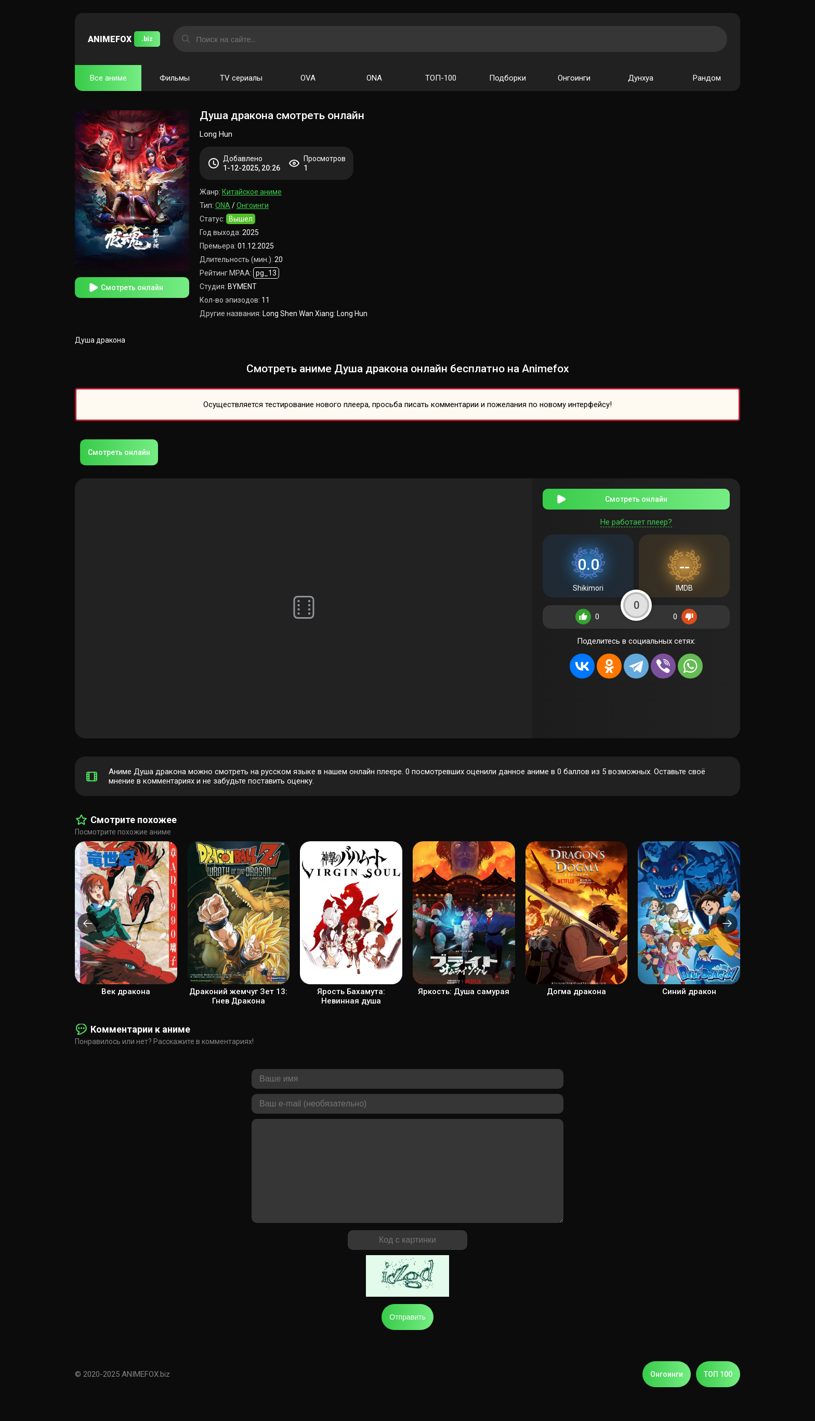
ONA (374, 78)
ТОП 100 (718, 1395)
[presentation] (87, 923)
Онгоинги (574, 78)
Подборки (507, 78)
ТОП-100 (440, 78)
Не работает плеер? (636, 522)
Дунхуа (640, 78)
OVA (308, 78)
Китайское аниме (252, 192)
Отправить (407, 1338)
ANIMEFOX (124, 39)
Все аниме (108, 78)
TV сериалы (241, 78)
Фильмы (175, 78)
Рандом (707, 78)
